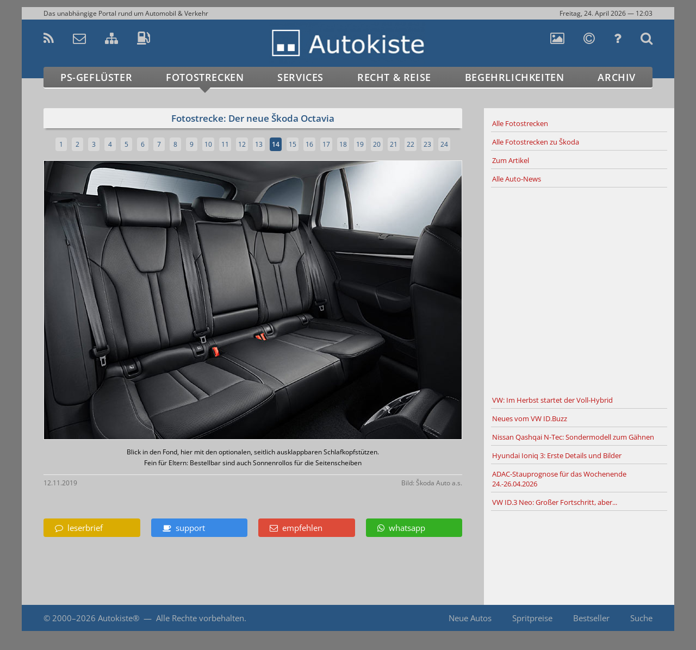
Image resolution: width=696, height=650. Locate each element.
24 (444, 144)
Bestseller (591, 617)
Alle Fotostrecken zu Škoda (535, 142)
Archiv (617, 77)
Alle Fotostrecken (520, 123)
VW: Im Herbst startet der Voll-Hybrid (552, 400)
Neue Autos (470, 617)
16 (309, 144)
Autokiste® (118, 617)
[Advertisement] (579, 290)
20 (377, 144)
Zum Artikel (510, 160)
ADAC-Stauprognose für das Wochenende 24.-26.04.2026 (559, 479)
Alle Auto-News (516, 179)
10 (208, 144)
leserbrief (79, 527)
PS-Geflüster (96, 77)
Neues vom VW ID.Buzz (529, 418)
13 (259, 144)
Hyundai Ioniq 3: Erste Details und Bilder (557, 455)
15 (292, 144)
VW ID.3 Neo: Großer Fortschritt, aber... (554, 502)
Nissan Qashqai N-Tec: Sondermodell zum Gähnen (573, 437)
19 (360, 144)
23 (427, 144)
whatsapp (401, 527)
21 (393, 144)
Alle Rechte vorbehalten (200, 617)
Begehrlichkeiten (514, 77)
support (184, 527)
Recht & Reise (394, 77)
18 (343, 144)
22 (410, 144)
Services (300, 77)
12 (242, 144)
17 (326, 144)
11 (225, 144)
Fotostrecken (205, 77)
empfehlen (296, 527)
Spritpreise (532, 617)
